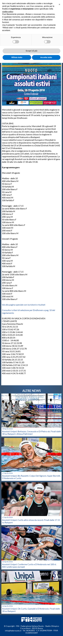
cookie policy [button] (7, 11)
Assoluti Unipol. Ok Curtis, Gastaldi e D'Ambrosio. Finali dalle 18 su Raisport (31, 609)
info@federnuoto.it (13, 630)
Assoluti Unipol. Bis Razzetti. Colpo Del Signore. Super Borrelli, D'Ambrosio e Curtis (31, 476)
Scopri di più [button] (31, 51)
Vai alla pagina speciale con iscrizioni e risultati (23, 304)
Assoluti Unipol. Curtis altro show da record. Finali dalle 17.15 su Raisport (31, 521)
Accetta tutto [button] (46, 57)
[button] (59, 4)
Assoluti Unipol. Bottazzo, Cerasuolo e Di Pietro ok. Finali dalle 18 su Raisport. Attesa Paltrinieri (31, 432)
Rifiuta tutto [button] (16, 57)
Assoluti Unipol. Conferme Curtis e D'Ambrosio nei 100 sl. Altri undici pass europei (29, 565)
